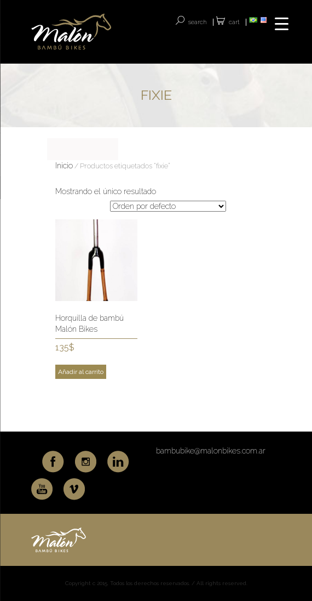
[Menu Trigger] (282, 23)
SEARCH (197, 22)
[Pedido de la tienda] (168, 206)
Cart (234, 22)
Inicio (64, 165)
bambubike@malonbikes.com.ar (210, 450)
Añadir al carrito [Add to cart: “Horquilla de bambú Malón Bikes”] (80, 372)
